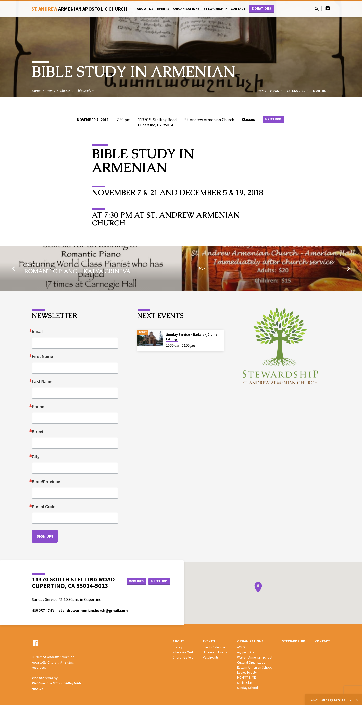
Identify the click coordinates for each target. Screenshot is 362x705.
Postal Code (43, 507)
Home (36, 91)
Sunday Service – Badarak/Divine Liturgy (191, 336)
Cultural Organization (252, 662)
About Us (145, 9)
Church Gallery (183, 657)
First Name (42, 357)
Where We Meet (183, 652)
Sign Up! (44, 536)
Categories (297, 91)
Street (37, 432)
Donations (261, 8)
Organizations (186, 9)
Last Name (42, 382)
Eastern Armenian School (254, 667)
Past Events (210, 657)
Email (37, 332)
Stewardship (215, 9)
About (178, 641)
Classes (65, 91)
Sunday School (247, 688)
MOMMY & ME (246, 677)
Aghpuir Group (247, 652)
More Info (157, 576)
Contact (238, 9)
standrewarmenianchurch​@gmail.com (93, 610)
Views (276, 91)
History (177, 647)
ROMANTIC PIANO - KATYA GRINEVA (77, 271)
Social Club (245, 682)
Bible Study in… (86, 91)
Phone (38, 407)
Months (321, 91)
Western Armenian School (254, 657)
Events (163, 9)
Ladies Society (247, 672)
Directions (273, 119)
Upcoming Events (215, 652)
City (36, 457)
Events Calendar (214, 647)
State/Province (46, 482)
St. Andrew (79, 9)
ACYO (241, 647)
